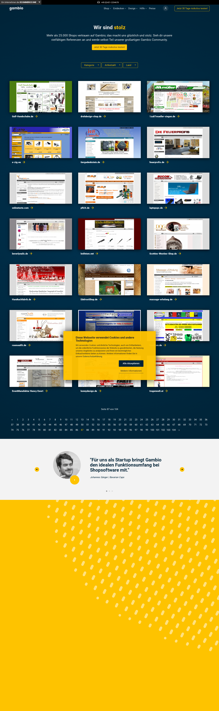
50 (82, 424)
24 (141, 419)
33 (190, 419)
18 (109, 419)
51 (87, 424)
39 (23, 424)
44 (50, 424)
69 (184, 424)
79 (39, 430)
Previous (37, 469)
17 (103, 419)
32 (184, 419)
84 (66, 430)
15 (93, 419)
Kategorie (89, 65)
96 (130, 430)
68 (179, 424)
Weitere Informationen (131, 371)
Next (182, 469)
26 (152, 419)
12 (77, 419)
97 (136, 430)
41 (33, 424)
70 (190, 424)
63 (152, 424)
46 (60, 424)
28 (163, 419)
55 (109, 424)
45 (55, 424)
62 (147, 424)
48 (71, 424)
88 (87, 430)
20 (120, 419)
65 (163, 424)
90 (98, 430)
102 (163, 430)
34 (195, 419)
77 (28, 430)
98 (141, 430)
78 (33, 430)
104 (174, 430)
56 (114, 424)
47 (66, 424)
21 (125, 419)
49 (77, 424)
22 (130, 419)
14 (87, 419)
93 (114, 430)
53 (98, 424)
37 (12, 424)
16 (98, 419)
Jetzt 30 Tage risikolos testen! (109, 47)
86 (77, 430)
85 (71, 430)
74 (12, 430)
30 (174, 419)
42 (39, 424)
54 (103, 424)
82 (55, 430)
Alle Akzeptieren (131, 363)
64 (157, 424)
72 (200, 424)
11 (71, 419)
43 (44, 424)
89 (93, 430)
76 (23, 430)
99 (147, 430)
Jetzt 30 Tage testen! (192, 8)
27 (157, 419)
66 (168, 424)
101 (157, 430)
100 (152, 430)
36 (206, 419)
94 (120, 430)
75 (17, 430)
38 (17, 424)
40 (28, 424)
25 (147, 419)
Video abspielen (74, 480)
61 (141, 424)
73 (206, 424)
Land (129, 65)
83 (60, 430)
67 (174, 424)
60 (136, 424)
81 (50, 430)
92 (109, 430)
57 (120, 424)
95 (125, 430)
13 (82, 419)
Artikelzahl (110, 65)
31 (179, 419)
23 (136, 419)
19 (114, 419)
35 (200, 419)
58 (125, 424)
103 (168, 430)
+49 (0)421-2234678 (110, 2)
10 (66, 419)
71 (195, 424)
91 (103, 430)
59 (130, 424)
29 (168, 419)
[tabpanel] (109, 469)
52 (93, 424)
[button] (107, 9)
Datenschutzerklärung (92, 356)
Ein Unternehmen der (18, 2)
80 (44, 430)
